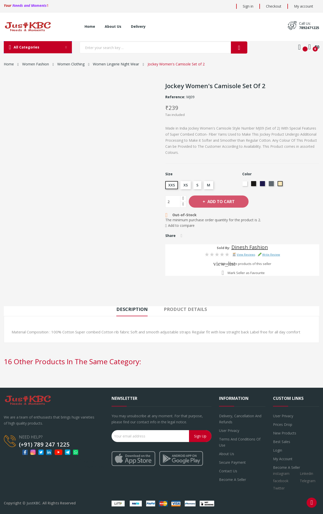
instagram (281, 473)
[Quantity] (172, 201)
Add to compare (180, 225)
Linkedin (306, 473)
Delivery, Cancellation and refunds (240, 418)
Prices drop (282, 424)
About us (226, 453)
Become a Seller (286, 467)
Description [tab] (132, 309)
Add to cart (220, 201)
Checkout (273, 6)
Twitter (279, 488)
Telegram (307, 480)
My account (303, 6)
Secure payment (232, 462)
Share (181, 235)
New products (284, 433)
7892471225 (309, 27)
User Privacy (229, 430)
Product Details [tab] (185, 309)
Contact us (228, 471)
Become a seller (232, 479)
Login (277, 450)
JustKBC (33, 503)
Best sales (281, 441)
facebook (280, 480)
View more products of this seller (246, 263)
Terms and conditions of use (239, 442)
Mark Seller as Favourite (246, 273)
